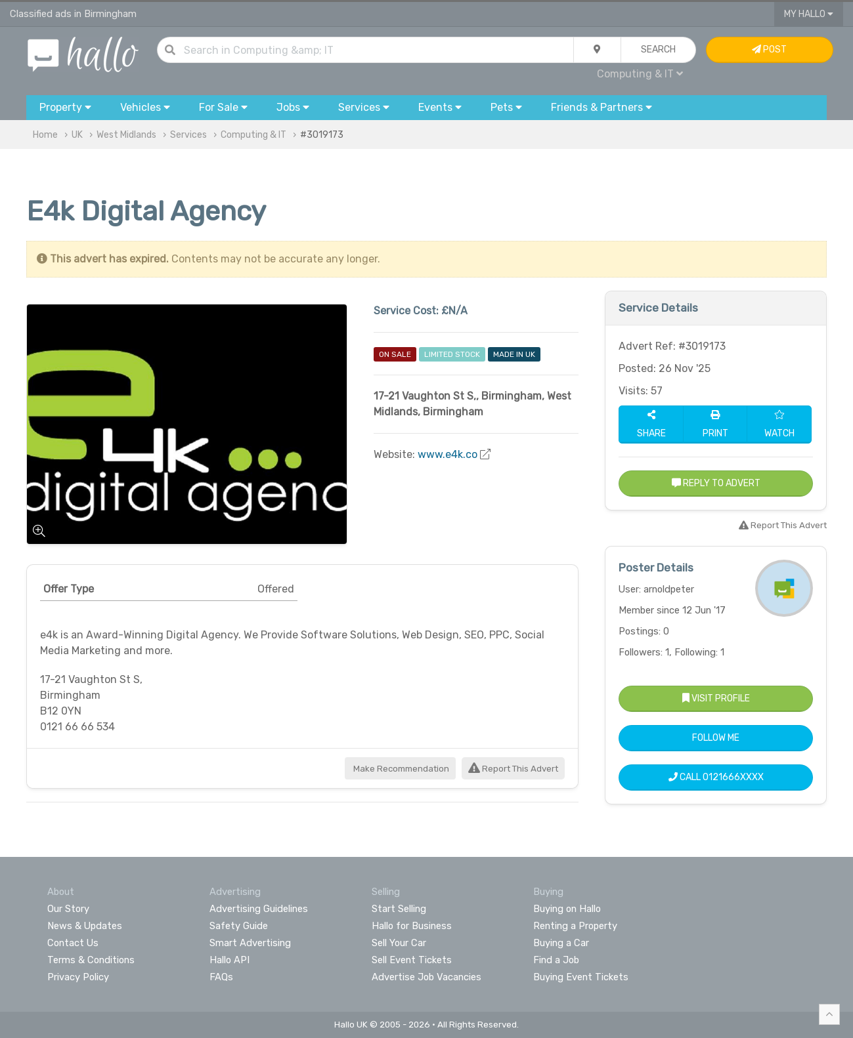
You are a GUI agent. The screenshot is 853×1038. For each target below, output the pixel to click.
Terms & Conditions (91, 960)
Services (188, 134)
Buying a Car (561, 943)
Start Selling (399, 909)
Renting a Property (575, 926)
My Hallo (808, 14)
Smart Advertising (250, 943)
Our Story (68, 909)
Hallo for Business (412, 926)
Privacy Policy (78, 977)
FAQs (221, 977)
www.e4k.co (447, 454)
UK (77, 134)
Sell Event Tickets (412, 960)
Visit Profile (716, 698)
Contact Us (72, 943)
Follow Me (715, 737)
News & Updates (84, 926)
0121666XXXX (733, 777)
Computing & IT (640, 74)
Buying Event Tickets (580, 977)
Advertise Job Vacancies (426, 977)
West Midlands (126, 134)
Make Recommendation (400, 769)
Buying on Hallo (567, 909)
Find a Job (556, 960)
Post (769, 49)
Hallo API (229, 960)
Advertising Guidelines (258, 909)
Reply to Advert (716, 483)
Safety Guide (238, 926)
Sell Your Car (399, 943)
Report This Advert (513, 769)
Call (716, 777)
